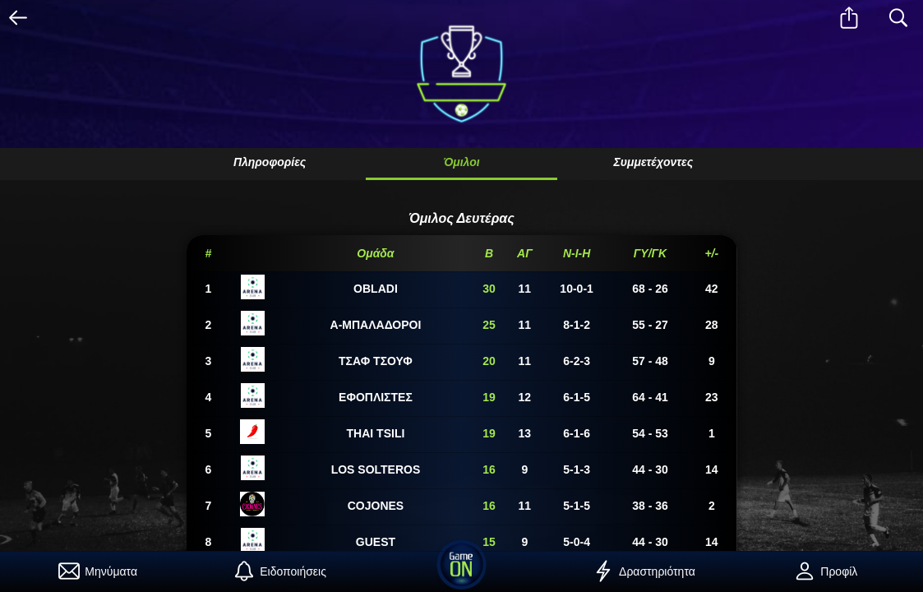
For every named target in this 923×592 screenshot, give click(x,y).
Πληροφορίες (269, 162)
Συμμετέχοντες (653, 162)
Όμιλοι (461, 162)
